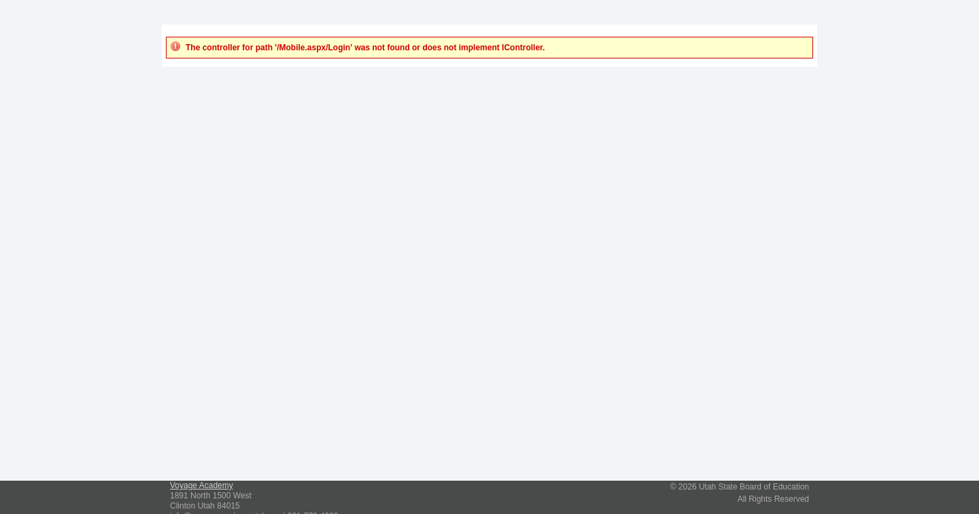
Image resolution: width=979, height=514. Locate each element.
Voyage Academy (201, 485)
